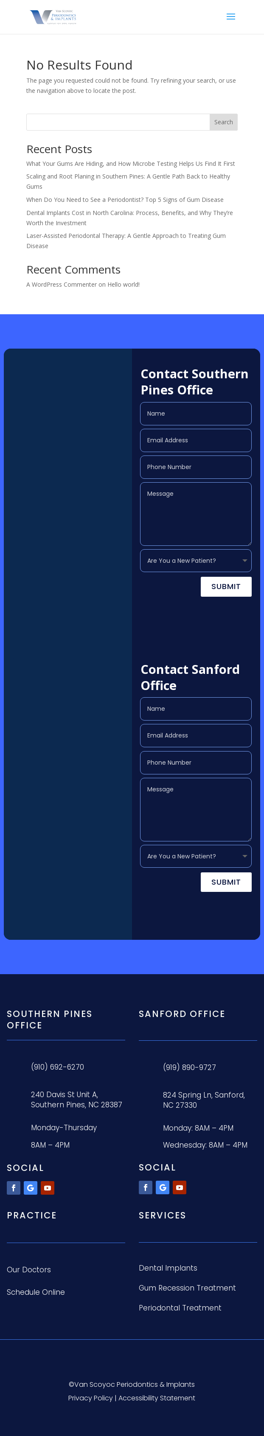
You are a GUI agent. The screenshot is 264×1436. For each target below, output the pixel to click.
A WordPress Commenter (61, 284)
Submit (226, 586)
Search (223, 122)
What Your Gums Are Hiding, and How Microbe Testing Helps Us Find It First (130, 163)
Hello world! (123, 284)
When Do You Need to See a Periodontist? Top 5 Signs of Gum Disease (125, 200)
